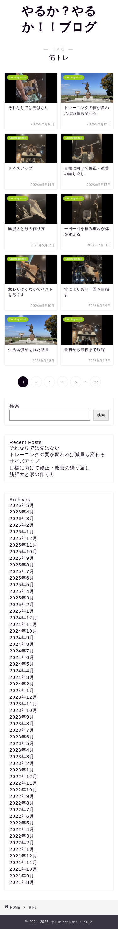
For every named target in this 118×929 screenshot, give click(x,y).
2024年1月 (21, 690)
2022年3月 (21, 836)
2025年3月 (21, 597)
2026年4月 (21, 511)
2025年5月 (21, 584)
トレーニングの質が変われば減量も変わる (57, 454)
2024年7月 (21, 650)
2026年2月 (21, 525)
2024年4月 (21, 670)
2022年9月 (21, 796)
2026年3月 (21, 518)
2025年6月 (21, 578)
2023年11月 (23, 703)
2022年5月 (21, 822)
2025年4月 (21, 591)
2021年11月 (23, 862)
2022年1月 (21, 849)
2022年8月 (21, 803)
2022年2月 (21, 842)
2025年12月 (23, 538)
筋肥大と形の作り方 (32, 474)
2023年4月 (21, 750)
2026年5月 (21, 505)
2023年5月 (21, 743)
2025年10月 (23, 551)
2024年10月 (23, 631)
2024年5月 (21, 664)
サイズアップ (24, 461)
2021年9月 (21, 875)
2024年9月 (21, 637)
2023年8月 (21, 723)
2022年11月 (23, 783)
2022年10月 (23, 789)
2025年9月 (21, 558)
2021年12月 (23, 855)
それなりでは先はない (34, 447)
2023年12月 (23, 697)
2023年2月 (21, 763)
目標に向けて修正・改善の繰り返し (49, 467)
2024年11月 (23, 624)
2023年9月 (21, 717)
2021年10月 (23, 869)
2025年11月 (23, 545)
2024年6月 (21, 657)
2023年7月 (21, 730)
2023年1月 (21, 769)
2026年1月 (21, 531)
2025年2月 (21, 604)
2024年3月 (21, 677)
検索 (14, 406)
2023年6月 (21, 736)
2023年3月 (21, 756)
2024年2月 (21, 683)
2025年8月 (21, 564)
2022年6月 (21, 816)
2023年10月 (23, 710)
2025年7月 (21, 571)
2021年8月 (21, 882)
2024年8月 (21, 644)
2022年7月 (21, 809)
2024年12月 (23, 617)
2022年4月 (21, 829)
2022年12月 (23, 776)
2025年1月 (21, 611)
